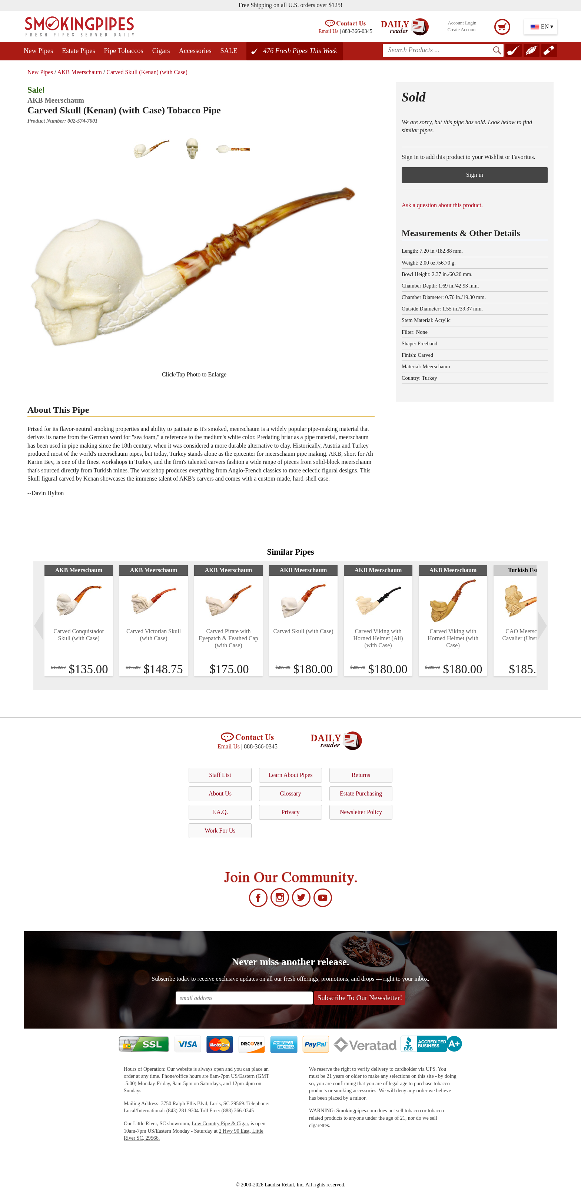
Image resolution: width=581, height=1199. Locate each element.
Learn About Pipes (290, 775)
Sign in (474, 175)
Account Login (462, 23)
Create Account (462, 29)
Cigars (161, 50)
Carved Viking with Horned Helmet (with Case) (453, 638)
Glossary (290, 793)
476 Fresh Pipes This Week (300, 50)
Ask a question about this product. (442, 205)
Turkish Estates (528, 570)
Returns (361, 775)
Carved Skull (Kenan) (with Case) (146, 72)
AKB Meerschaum (79, 72)
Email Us (328, 31)
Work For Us (220, 830)
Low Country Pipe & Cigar (220, 1123)
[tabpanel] (78, 620)
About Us (220, 793)
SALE (229, 50)
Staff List (220, 775)
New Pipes (38, 50)
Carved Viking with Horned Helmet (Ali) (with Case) (378, 638)
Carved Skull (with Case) (303, 631)
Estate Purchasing (361, 793)
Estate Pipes (78, 50)
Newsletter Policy (361, 812)
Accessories (195, 50)
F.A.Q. (220, 812)
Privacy (291, 812)
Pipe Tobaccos (123, 50)
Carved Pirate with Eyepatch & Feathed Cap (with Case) (228, 638)
